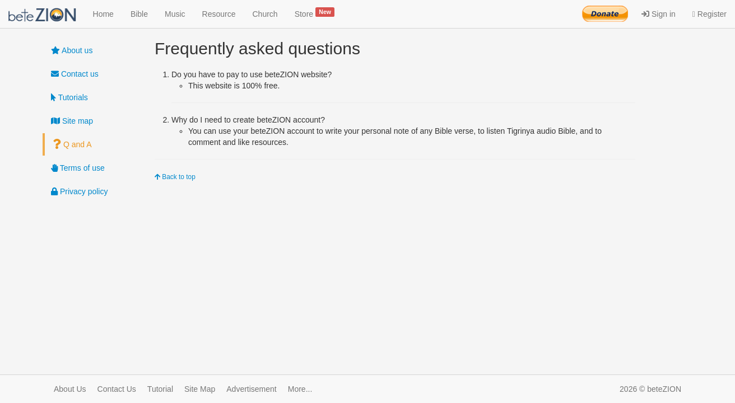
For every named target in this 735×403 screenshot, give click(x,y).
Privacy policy (79, 191)
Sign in (658, 14)
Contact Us (116, 389)
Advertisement (251, 389)
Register (709, 14)
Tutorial (160, 389)
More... (300, 389)
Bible (139, 14)
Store (315, 12)
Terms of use (78, 167)
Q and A (72, 144)
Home (103, 14)
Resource (219, 14)
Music (175, 14)
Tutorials (69, 97)
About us (71, 50)
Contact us (75, 73)
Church (265, 14)
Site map (72, 120)
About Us (70, 389)
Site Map (199, 389)
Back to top (175, 177)
